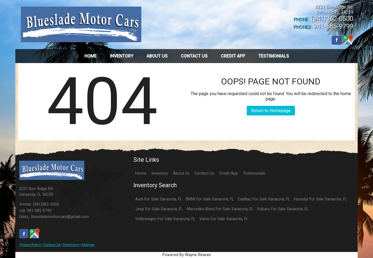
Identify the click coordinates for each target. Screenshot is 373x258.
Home (140, 173)
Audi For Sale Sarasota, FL (158, 199)
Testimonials (254, 173)
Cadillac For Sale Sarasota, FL (264, 199)
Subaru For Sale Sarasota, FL (282, 209)
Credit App (228, 173)
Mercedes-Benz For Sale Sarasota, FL (220, 209)
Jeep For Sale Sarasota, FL (159, 209)
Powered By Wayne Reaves (186, 255)
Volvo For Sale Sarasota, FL (223, 219)
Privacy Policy (30, 245)
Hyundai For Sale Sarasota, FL (320, 199)
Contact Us (52, 245)
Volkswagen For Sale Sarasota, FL (165, 219)
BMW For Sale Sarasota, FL (210, 199)
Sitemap (87, 245)
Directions (71, 245)
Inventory (159, 173)
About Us (181, 173)
